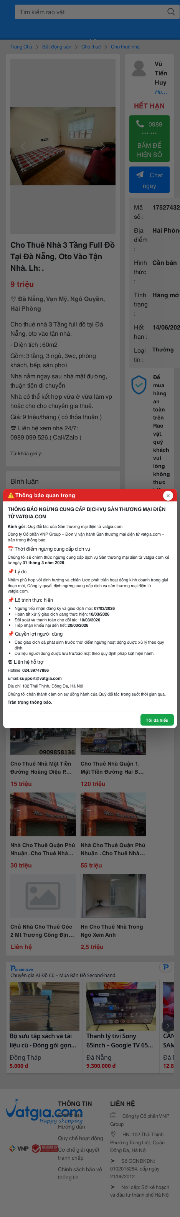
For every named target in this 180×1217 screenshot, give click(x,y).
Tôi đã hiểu (157, 720)
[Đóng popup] (168, 496)
